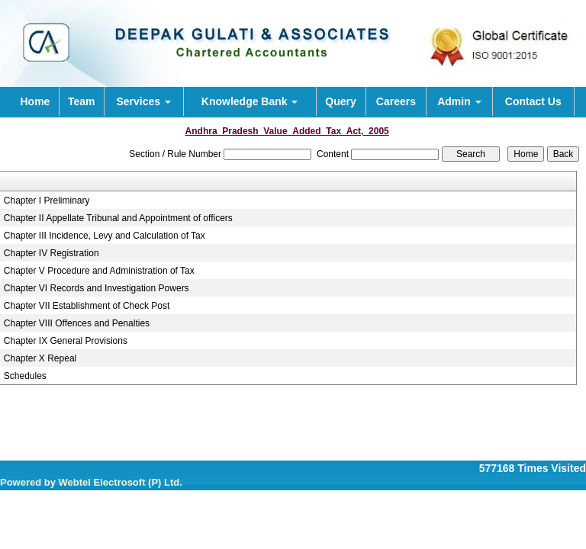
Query (340, 101)
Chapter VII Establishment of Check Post (86, 305)
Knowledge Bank (249, 101)
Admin (459, 101)
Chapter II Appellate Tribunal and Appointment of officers (118, 218)
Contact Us (533, 101)
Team (81, 101)
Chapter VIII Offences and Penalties (77, 323)
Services (143, 101)
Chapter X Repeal (40, 358)
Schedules (25, 376)
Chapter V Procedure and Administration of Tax (99, 270)
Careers (396, 101)
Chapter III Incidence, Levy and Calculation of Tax (104, 235)
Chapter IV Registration (51, 253)
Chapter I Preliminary (47, 200)
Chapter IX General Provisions (65, 341)
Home (35, 101)
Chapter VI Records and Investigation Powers (96, 288)
